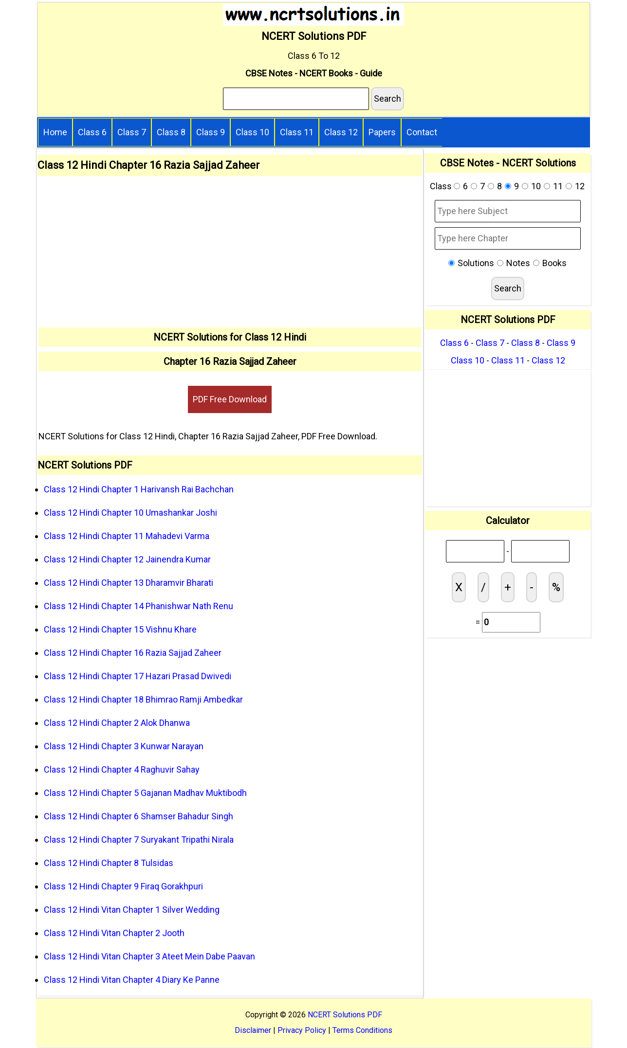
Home (55, 132)
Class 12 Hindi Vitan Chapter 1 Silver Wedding (132, 909)
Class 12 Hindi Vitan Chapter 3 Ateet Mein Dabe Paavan (149, 956)
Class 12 (341, 132)
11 (558, 186)
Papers (382, 132)
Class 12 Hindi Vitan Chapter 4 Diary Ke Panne (132, 980)
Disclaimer (253, 1030)
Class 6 (92, 132)
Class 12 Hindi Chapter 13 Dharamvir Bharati (128, 583)
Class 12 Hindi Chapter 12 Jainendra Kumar (127, 559)
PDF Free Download (230, 399)
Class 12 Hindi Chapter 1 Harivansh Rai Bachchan (139, 489)
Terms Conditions (362, 1030)
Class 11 (297, 132)
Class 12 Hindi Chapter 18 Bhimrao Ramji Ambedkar (143, 699)
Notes (518, 263)
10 (536, 186)
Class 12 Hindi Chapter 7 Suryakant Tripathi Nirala (139, 839)
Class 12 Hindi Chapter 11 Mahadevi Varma (126, 536)
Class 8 (171, 132)
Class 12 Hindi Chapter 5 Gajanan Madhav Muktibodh (145, 793)
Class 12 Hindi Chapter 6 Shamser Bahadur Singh (138, 816)
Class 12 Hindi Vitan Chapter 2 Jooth (114, 933)
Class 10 (252, 132)
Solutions (476, 263)
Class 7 (131, 132)
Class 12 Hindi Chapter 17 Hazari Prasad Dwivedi (137, 676)
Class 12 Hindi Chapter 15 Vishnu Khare (120, 629)
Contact (421, 132)
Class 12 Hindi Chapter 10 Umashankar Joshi (130, 512)
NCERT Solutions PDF (345, 1014)
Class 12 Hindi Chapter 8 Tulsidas (108, 863)
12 (580, 186)
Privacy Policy (301, 1030)
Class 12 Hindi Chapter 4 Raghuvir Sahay (122, 769)
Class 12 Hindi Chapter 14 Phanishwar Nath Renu (138, 606)
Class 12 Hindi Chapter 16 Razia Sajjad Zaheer (132, 653)
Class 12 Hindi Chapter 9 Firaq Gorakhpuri (123, 886)
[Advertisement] (229, 254)
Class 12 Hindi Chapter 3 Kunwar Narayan (123, 746)
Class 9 (210, 132)
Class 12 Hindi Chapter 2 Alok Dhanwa (117, 723)
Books (554, 263)
